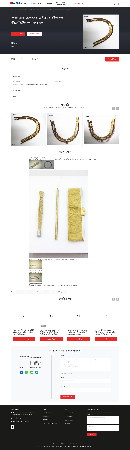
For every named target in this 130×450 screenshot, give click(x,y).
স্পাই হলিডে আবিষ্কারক (24, 292)
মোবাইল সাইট (64, 443)
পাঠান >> (92, 434)
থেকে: (62, 377)
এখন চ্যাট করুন (18, 33)
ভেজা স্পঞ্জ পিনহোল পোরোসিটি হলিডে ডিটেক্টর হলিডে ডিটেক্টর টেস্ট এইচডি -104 (23, 332)
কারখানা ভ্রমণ (46, 416)
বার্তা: (62, 356)
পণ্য (16, 10)
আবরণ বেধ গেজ (69, 420)
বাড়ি (12, 10)
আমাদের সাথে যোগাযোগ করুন (50, 423)
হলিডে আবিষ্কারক (22, 10)
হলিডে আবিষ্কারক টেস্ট (42, 292)
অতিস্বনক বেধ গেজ (69, 416)
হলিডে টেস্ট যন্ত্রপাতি (59, 292)
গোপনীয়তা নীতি (73, 443)
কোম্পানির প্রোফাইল (47, 413)
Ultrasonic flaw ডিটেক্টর (70, 413)
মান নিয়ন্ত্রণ (45, 419)
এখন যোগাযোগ (67, 396)
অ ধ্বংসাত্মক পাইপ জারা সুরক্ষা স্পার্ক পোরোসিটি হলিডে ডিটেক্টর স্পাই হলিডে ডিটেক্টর (77, 332)
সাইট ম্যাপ (55, 443)
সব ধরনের (67, 423)
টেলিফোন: (64, 386)
